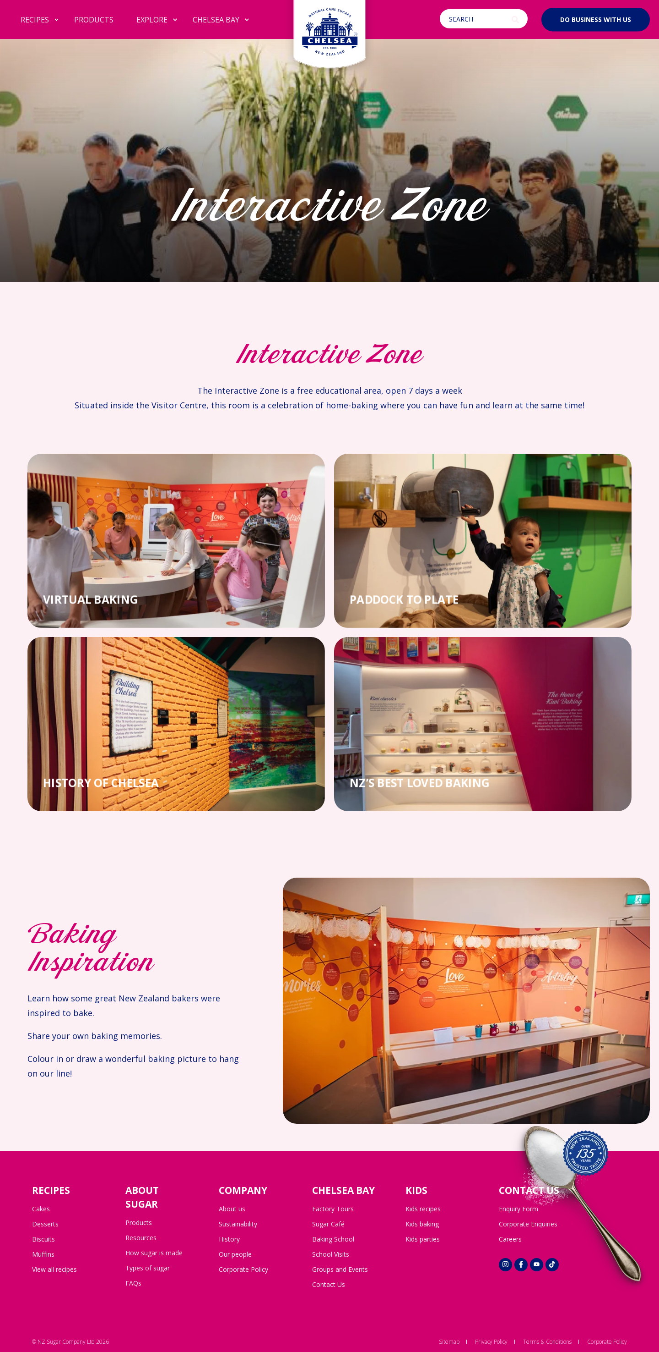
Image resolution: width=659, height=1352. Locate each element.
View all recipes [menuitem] (54, 1269)
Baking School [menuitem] (333, 1239)
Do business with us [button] (595, 19)
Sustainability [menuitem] (238, 1224)
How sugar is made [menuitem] (154, 1252)
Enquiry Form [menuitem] (518, 1208)
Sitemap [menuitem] (449, 1342)
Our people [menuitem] (235, 1254)
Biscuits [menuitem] (43, 1239)
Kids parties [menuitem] (422, 1239)
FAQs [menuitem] (133, 1283)
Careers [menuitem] (510, 1239)
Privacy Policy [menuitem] (491, 1342)
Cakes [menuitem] (41, 1208)
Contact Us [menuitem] (328, 1284)
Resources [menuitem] (141, 1237)
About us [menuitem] (232, 1208)
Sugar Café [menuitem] (328, 1224)
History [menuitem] (229, 1239)
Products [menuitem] (138, 1222)
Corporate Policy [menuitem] (243, 1269)
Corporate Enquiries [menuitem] (528, 1224)
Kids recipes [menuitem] (423, 1208)
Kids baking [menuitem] (422, 1224)
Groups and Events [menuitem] (340, 1269)
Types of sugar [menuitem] (147, 1268)
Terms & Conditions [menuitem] (547, 1342)
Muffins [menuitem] (43, 1254)
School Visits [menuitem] (330, 1254)
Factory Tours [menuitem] (333, 1208)
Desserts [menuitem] (45, 1224)
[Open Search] (485, 19)
